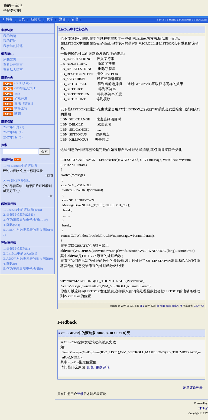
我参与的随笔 (13, 46)
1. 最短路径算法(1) (16, 248)
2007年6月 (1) (12, 132)
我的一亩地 (12, 6)
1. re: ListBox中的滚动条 (20, 166)
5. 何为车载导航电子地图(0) (23, 268)
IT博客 (7, 19)
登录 (80, 394)
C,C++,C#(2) (23, 83)
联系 (50, 19)
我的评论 (9, 41)
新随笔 (36, 19)
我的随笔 (9, 36)
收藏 (174, 305)
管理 (75, 19)
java (17, 93)
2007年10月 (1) (13, 127)
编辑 (168, 305)
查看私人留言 (13, 70)
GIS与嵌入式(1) (25, 88)
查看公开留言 (13, 64)
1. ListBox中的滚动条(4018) (22, 210)
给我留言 (9, 60)
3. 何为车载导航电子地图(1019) (25, 220)
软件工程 (20, 108)
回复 (90, 367)
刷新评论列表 (193, 387)
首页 (21, 19)
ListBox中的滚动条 (73, 29)
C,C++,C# (199, 305)
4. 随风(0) (10, 264)
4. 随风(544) (11, 225)
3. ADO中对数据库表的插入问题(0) (28, 258)
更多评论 (103, 367)
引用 (179, 305)
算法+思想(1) (23, 103)
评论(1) (161, 305)
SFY (142, 305)
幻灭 (126, 333)
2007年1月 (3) (12, 137)
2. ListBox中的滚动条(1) (20, 253)
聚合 (62, 19)
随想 (17, 114)
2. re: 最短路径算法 (16, 181)
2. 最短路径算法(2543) (19, 214)
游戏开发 (20, 98)
